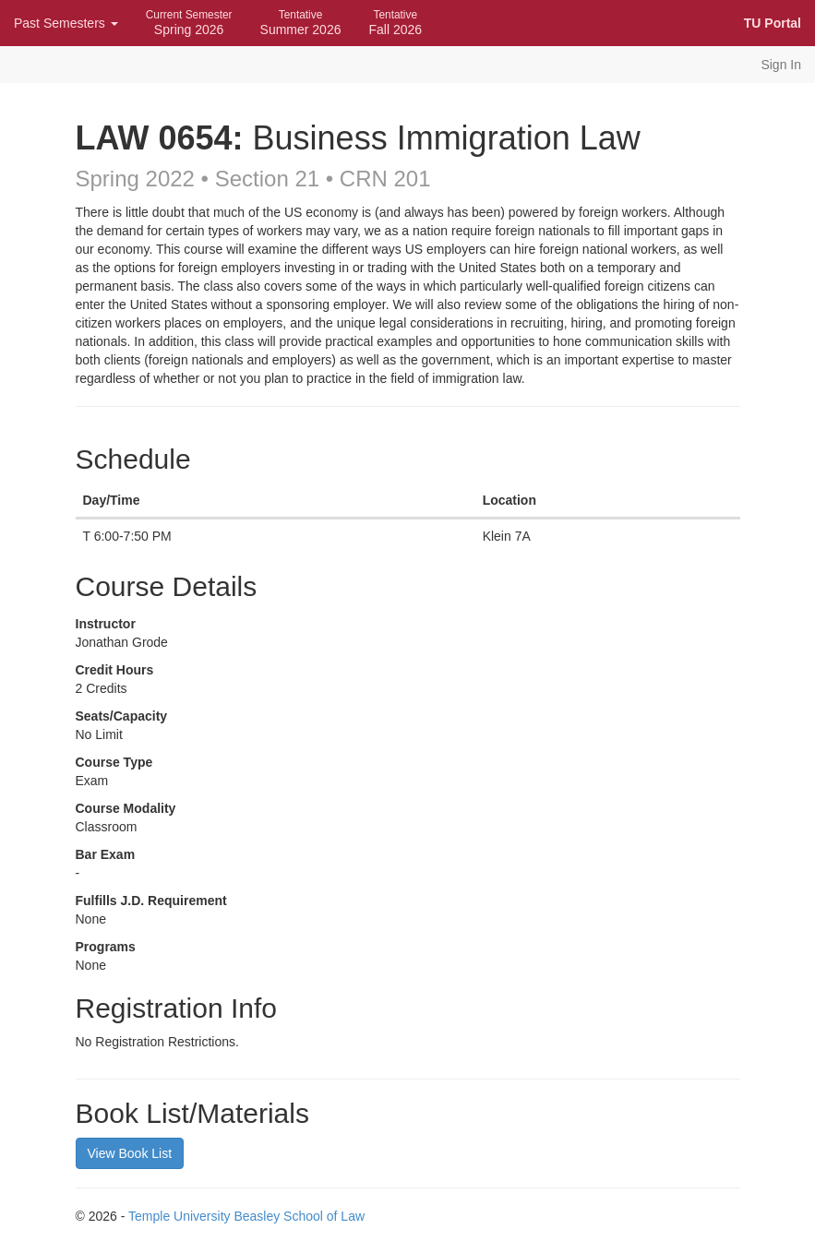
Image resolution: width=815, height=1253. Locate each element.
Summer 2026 (301, 22)
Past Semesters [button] (66, 23)
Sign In (781, 64)
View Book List (130, 1153)
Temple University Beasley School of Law (246, 1216)
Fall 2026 (395, 22)
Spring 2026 (189, 22)
